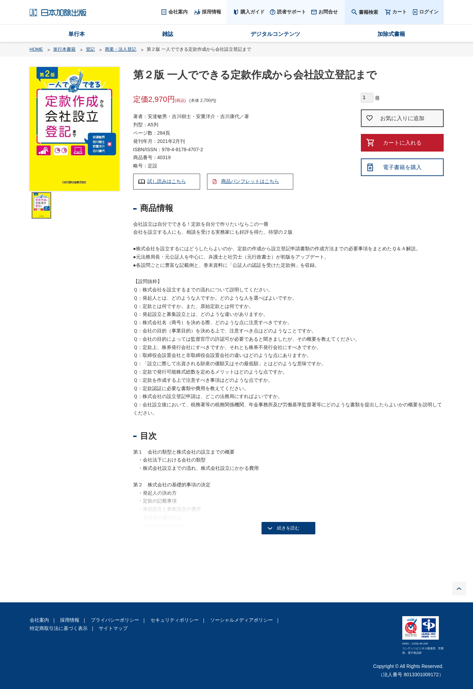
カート (399, 11)
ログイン (428, 11)
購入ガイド (252, 11)
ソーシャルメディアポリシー (241, 620)
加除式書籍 (391, 34)
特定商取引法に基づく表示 (59, 628)
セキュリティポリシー (174, 620)
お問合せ (328, 11)
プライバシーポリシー (115, 620)
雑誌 (167, 34)
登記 (90, 49)
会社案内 (39, 620)
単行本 (76, 34)
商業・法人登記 (120, 49)
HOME (36, 49)
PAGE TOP (459, 588)
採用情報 (69, 620)
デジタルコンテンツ (275, 34)
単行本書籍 (64, 49)
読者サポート (291, 11)
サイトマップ (113, 628)
